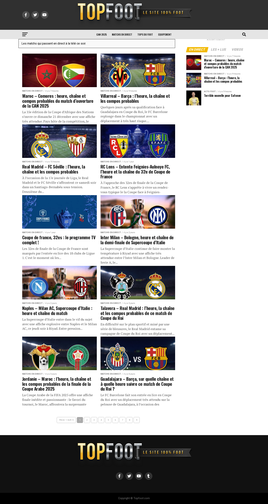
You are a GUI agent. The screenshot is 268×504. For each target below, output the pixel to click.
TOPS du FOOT (145, 34)
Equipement (165, 34)
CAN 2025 (101, 34)
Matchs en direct (122, 34)
